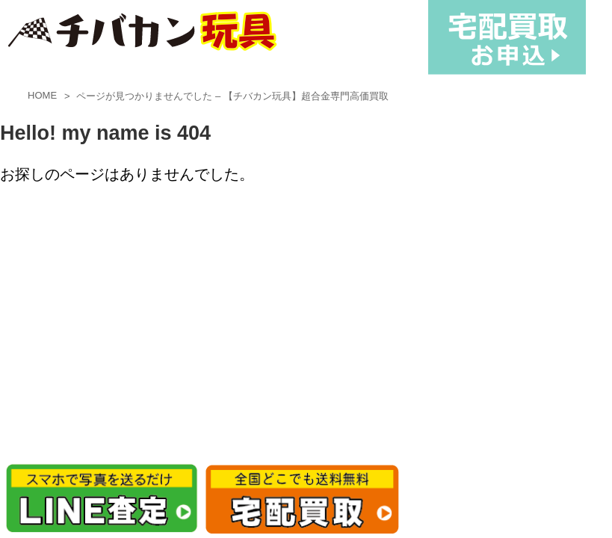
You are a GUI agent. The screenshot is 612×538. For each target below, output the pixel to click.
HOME (42, 95)
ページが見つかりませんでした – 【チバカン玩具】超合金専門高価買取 (232, 96)
